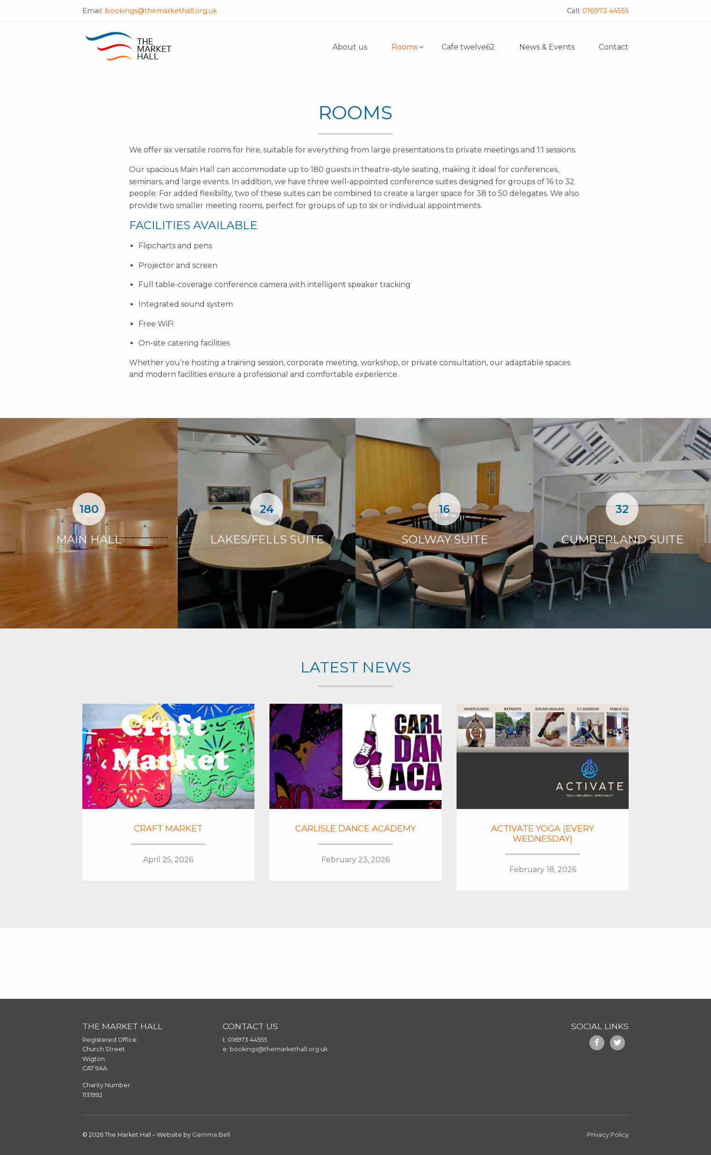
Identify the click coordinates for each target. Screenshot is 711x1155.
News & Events (546, 47)
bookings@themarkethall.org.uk (160, 11)
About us (350, 47)
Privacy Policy (608, 1134)
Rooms (404, 47)
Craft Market (168, 828)
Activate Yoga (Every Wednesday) (542, 833)
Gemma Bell (211, 1134)
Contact (614, 47)
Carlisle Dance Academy (355, 828)
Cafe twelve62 (468, 47)
